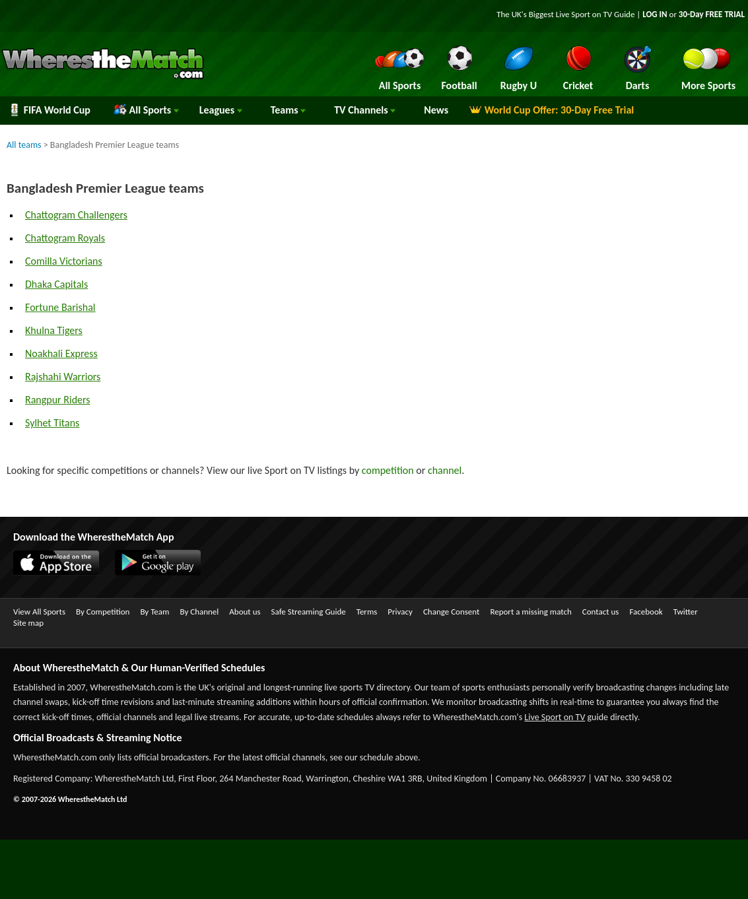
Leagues (220, 110)
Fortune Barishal (60, 307)
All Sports (146, 110)
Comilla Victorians (63, 261)
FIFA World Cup (49, 110)
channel (444, 470)
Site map (28, 623)
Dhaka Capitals (56, 284)
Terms (367, 611)
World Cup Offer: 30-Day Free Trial (551, 110)
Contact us (600, 611)
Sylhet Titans (52, 422)
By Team (154, 611)
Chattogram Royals (65, 238)
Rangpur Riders (57, 399)
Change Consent (451, 611)
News (436, 110)
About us (244, 611)
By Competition (102, 611)
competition (388, 470)
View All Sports (39, 611)
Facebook (645, 611)
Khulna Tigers (54, 330)
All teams (24, 144)
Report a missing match (530, 611)
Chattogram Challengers (76, 215)
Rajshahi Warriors (62, 376)
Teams (288, 110)
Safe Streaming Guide (308, 611)
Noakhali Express (61, 353)
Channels (364, 110)
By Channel (199, 611)
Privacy (400, 611)
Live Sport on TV (554, 717)
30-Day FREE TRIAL (712, 14)
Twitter (685, 611)
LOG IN (654, 14)
